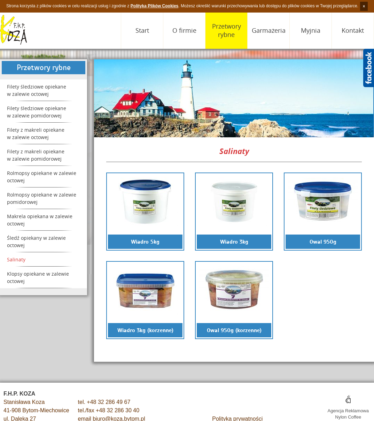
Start (142, 30)
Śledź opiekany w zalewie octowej (36, 241)
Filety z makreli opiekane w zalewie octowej (35, 133)
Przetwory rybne (226, 30)
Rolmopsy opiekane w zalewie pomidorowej (41, 198)
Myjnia (310, 30)
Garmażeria (269, 30)
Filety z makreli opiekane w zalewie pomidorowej (35, 155)
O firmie (184, 30)
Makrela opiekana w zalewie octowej (39, 220)
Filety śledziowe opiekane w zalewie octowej (36, 90)
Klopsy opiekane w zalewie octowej (38, 277)
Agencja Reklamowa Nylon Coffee (348, 411)
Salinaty (16, 259)
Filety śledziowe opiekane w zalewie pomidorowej (36, 112)
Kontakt (353, 30)
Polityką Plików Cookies (154, 5)
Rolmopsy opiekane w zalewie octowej (41, 177)
